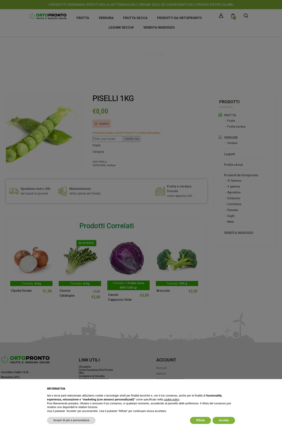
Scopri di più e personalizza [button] (71, 420)
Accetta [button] (224, 420)
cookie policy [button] (171, 399)
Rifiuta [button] (200, 420)
